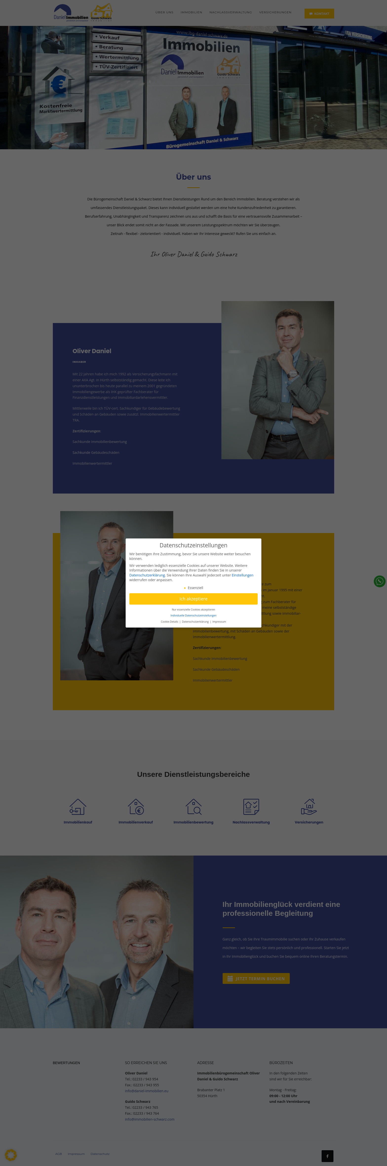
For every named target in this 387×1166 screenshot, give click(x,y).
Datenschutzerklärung (147, 575)
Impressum (219, 621)
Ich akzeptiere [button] (193, 599)
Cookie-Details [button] (170, 621)
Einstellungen (242, 575)
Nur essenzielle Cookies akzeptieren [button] (193, 609)
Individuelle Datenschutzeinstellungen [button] (193, 615)
